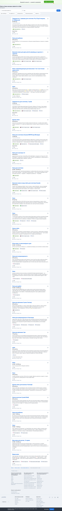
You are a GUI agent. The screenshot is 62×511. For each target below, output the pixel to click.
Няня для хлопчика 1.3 (18, 153)
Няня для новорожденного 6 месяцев (23, 317)
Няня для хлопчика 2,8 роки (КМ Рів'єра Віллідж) (26, 134)
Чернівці (12, 482)
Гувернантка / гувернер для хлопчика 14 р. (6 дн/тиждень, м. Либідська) (28, 19)
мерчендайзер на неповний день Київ (30, 482)
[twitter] (52, 497)
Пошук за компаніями (39, 505)
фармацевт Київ (39, 482)
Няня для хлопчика (17, 168)
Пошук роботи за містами (15, 493)
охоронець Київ (39, 478)
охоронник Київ (39, 486)
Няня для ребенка (17, 38)
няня (13, 347)
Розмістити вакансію (49, 1)
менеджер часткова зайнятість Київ (30, 486)
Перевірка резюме (39, 506)
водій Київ (38, 475)
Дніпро (12, 479)
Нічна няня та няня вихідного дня (21, 243)
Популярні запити (39, 498)
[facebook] (50, 497)
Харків (12, 476)
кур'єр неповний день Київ (28, 477)
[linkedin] (55, 497)
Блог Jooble (27, 501)
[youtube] (58, 497)
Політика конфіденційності (40, 502)
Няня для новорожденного (20, 256)
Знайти (58, 10)
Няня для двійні (16, 286)
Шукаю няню (16, 119)
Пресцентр (16, 502)
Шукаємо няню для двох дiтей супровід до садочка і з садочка (27, 52)
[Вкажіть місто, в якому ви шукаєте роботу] (32, 10)
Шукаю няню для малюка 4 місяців (22, 384)
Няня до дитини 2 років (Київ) (20, 397)
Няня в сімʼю (15, 228)
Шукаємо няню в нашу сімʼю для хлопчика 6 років (26, 183)
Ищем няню (15, 454)
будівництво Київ (39, 485)
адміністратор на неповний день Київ (30, 478)
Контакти (16, 501)
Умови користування (39, 501)
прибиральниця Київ (40, 481)
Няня (13, 86)
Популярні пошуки (15, 470)
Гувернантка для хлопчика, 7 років (22, 101)
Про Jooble (16, 498)
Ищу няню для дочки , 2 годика (21, 440)
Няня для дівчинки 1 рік (19, 332)
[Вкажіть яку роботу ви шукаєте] (10, 10)
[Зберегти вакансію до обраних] (48, 19)
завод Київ (38, 477)
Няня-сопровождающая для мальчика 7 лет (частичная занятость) (28, 69)
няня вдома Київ (26, 481)
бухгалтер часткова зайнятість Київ (30, 479)
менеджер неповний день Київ (29, 485)
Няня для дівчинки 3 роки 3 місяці (22, 302)
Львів (12, 480)
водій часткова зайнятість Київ (29, 475)
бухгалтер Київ (39, 479)
